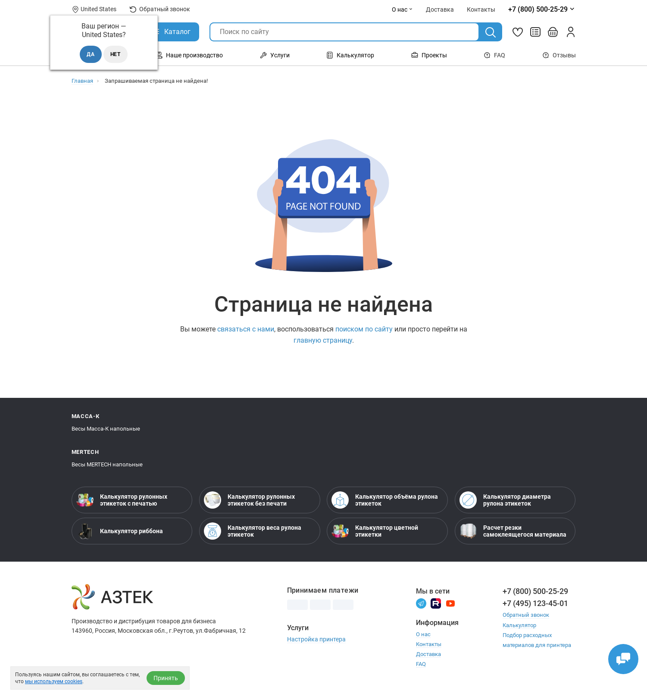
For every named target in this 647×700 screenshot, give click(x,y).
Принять (165, 678)
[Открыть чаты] (623, 659)
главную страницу (323, 340)
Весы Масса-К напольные (106, 428)
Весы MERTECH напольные (107, 464)
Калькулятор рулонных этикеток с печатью (121, 500)
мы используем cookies (53, 681)
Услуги (275, 55)
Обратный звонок (159, 9)
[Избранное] (518, 32)
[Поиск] (490, 32)
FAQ (494, 55)
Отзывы (559, 55)
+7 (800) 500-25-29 (535, 591)
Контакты (428, 644)
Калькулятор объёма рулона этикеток (384, 500)
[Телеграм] (421, 603)
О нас (402, 9)
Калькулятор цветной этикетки (374, 531)
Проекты (429, 55)
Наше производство (189, 55)
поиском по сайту (364, 329)
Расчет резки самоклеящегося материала (512, 531)
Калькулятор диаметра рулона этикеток (505, 500)
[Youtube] (450, 603)
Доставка (428, 654)
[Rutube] (436, 603)
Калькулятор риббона (119, 531)
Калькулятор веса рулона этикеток (252, 531)
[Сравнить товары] (535, 32)
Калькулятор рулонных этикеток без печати (249, 500)
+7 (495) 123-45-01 (535, 603)
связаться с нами (245, 329)
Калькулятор (350, 55)
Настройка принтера (316, 639)
